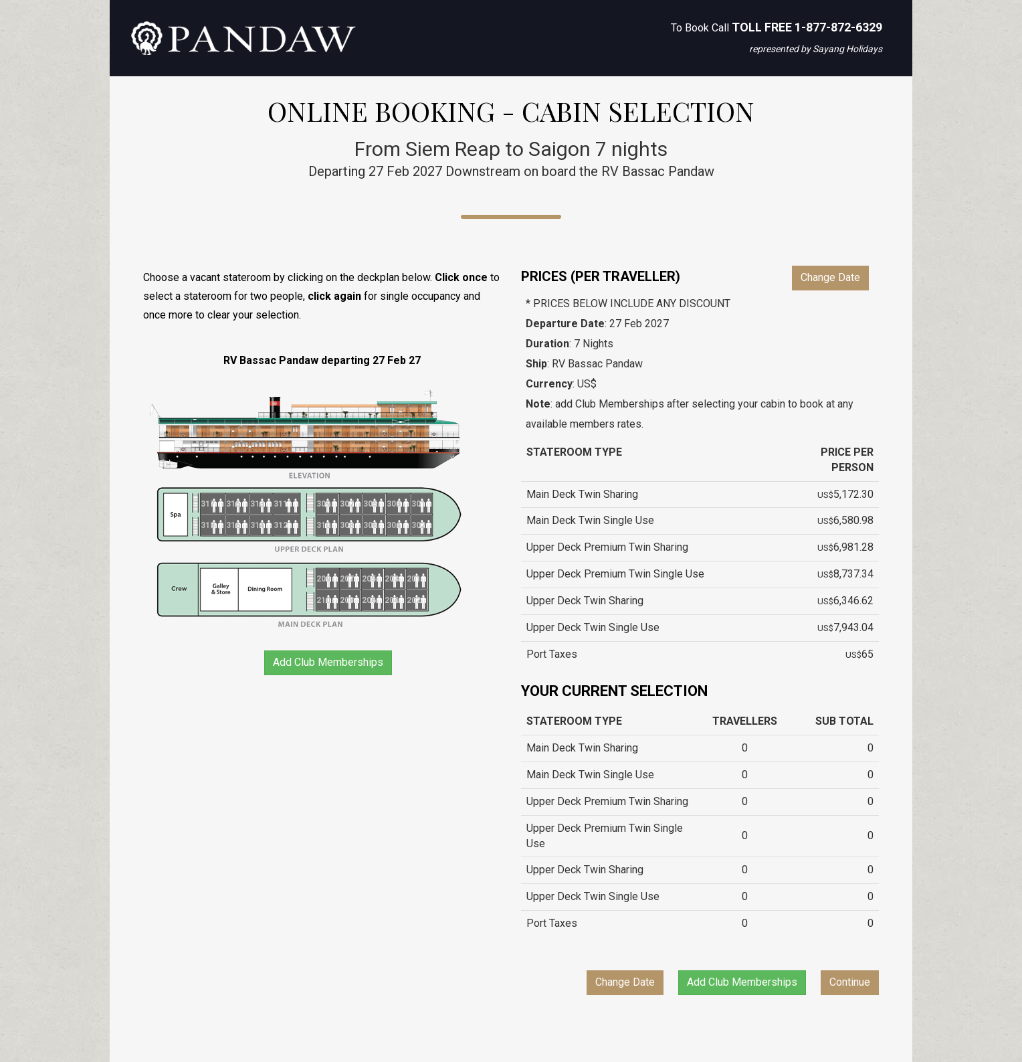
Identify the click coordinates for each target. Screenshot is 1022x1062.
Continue (849, 982)
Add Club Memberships (328, 662)
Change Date (830, 277)
